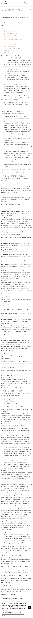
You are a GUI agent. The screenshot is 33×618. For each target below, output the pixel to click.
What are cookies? (8, 41)
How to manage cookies (10, 46)
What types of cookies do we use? (12, 44)
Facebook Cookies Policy (12, 462)
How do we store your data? (11, 33)
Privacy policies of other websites (12, 48)
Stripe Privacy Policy (6, 278)
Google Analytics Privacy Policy (24, 245)
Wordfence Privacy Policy (15, 293)
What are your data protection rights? (13, 39)
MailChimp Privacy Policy (9, 241)
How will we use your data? (10, 31)
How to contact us (8, 52)
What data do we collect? (10, 28)
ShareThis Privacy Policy (21, 266)
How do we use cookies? (10, 43)
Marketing (6, 37)
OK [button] (29, 607)
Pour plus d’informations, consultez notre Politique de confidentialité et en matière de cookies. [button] (13, 614)
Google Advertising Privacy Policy (19, 251)
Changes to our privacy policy (11, 50)
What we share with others (10, 35)
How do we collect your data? (11, 30)
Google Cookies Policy (9, 468)
